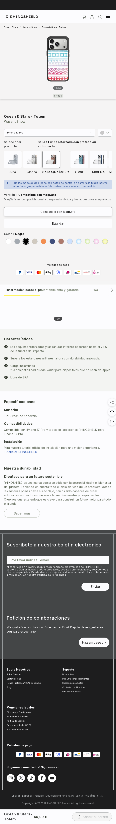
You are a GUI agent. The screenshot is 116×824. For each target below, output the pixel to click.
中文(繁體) (68, 795)
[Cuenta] (92, 16)
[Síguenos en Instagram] (11, 778)
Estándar (58, 223)
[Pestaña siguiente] (112, 290)
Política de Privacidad (51, 574)
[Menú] (108, 16)
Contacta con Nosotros (73, 687)
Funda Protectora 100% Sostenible (24, 683)
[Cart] (84, 16)
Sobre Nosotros (14, 674)
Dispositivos (68, 674)
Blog (9, 687)
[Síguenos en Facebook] (42, 778)
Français (39, 795)
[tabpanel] (58, 413)
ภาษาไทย (90, 795)
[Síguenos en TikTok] (31, 778)
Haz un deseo (94, 642)
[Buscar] (100, 16)
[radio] (8, 241)
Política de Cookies (16, 721)
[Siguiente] (108, 162)
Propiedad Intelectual (17, 729)
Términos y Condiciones (19, 712)
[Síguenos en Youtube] (52, 778)
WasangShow (14, 121)
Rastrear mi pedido (71, 691)
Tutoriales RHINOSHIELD (20, 452)
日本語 (79, 795)
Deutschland (53, 795)
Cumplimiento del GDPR (19, 725)
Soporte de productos (72, 683)
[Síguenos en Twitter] (21, 778)
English (16, 795)
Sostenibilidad (14, 679)
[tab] (22, 290)
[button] (105, 133)
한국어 (100, 795)
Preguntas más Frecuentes (75, 679)
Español (27, 795)
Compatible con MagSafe (58, 211)
